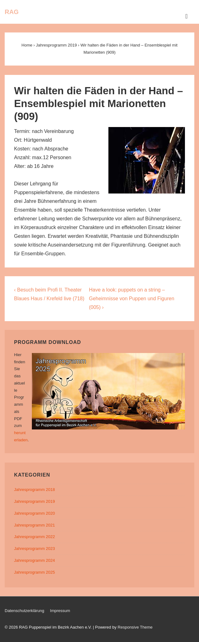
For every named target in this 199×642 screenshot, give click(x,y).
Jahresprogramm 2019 (34, 501)
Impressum (60, 610)
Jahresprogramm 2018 (34, 489)
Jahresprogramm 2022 (34, 536)
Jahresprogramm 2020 (34, 513)
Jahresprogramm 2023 (34, 548)
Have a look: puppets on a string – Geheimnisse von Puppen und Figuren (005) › (131, 298)
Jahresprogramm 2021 (34, 525)
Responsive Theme (135, 627)
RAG (11, 11)
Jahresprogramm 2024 (34, 560)
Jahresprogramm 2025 (34, 572)
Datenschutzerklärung (24, 610)
